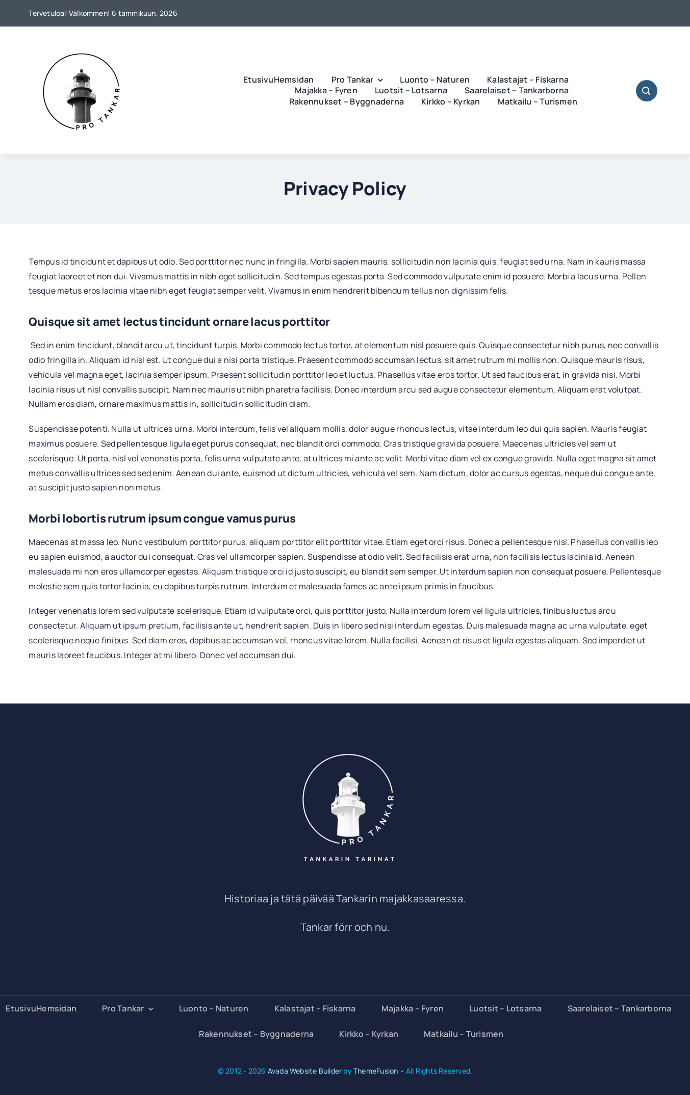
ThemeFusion (375, 1071)
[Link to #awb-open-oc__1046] (646, 90)
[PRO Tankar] (82, 40)
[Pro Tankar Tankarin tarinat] (345, 748)
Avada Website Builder (305, 1071)
